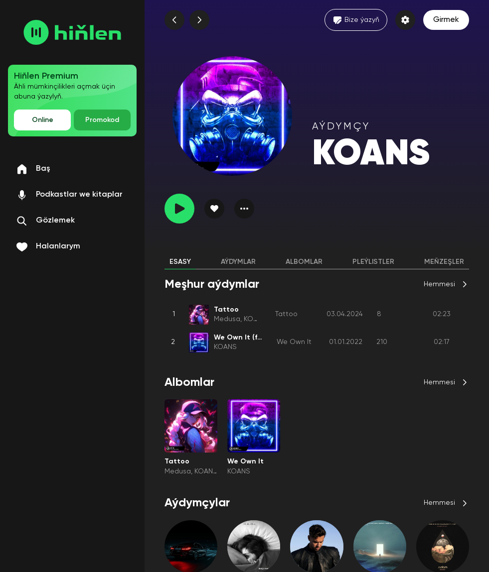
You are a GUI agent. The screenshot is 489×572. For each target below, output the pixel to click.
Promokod (102, 119)
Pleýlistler (373, 261)
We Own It (294, 342)
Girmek (446, 20)
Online (42, 119)
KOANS (255, 319)
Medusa (227, 319)
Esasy (180, 261)
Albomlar (304, 261)
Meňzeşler (444, 261)
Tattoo (286, 314)
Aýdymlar (238, 261)
